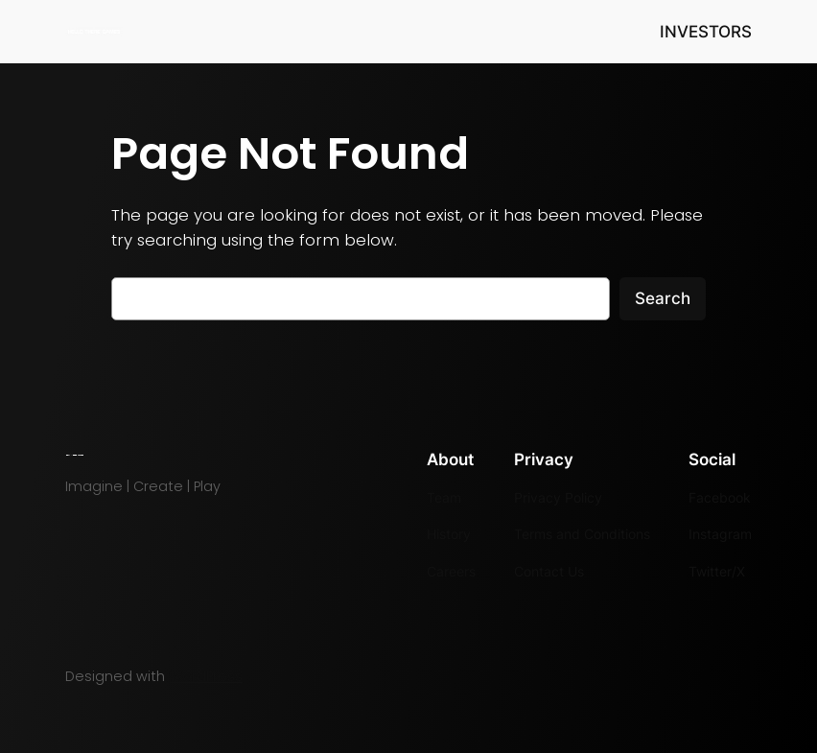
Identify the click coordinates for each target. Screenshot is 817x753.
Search (662, 298)
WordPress (206, 676)
